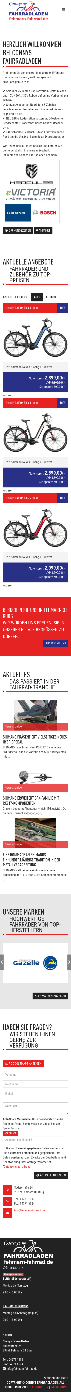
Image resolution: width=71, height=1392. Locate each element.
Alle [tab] (37, 297)
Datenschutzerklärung (17, 1166)
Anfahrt (43, 230)
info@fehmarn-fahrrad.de (29, 1210)
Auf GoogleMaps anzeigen (23, 1063)
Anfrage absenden (51, 1175)
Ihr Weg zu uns (55, 643)
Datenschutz (39, 1387)
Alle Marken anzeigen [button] (50, 996)
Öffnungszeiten (18, 230)
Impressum (58, 1387)
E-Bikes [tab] (51, 297)
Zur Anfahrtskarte (56, 1378)
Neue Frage (10, 1133)
